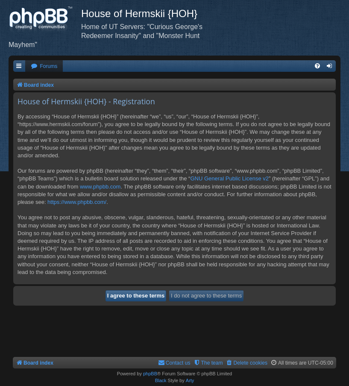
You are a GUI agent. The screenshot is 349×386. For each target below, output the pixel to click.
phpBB (150, 373)
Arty (190, 380)
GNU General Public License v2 (229, 178)
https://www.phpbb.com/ (76, 202)
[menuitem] (44, 66)
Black (161, 380)
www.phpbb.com (100, 186)
